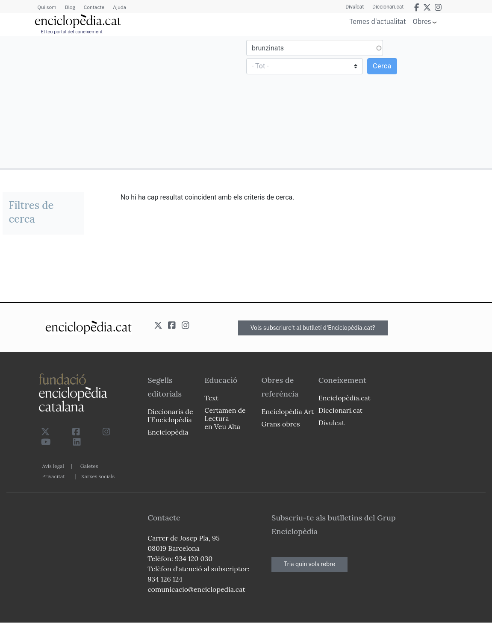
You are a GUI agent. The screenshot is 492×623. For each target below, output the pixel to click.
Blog (70, 7)
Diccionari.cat (388, 7)
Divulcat (354, 7)
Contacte (94, 7)
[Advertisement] (124, 102)
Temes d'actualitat (377, 21)
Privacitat (53, 476)
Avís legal (53, 466)
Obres (422, 21)
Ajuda (119, 7)
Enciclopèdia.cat (344, 398)
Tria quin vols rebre (309, 564)
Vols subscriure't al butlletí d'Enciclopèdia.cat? (312, 328)
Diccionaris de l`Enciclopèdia (170, 415)
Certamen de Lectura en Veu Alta (224, 418)
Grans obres (281, 424)
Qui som (47, 7)
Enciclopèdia (167, 432)
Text (211, 398)
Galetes (89, 466)
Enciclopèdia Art (288, 411)
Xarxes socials (98, 476)
